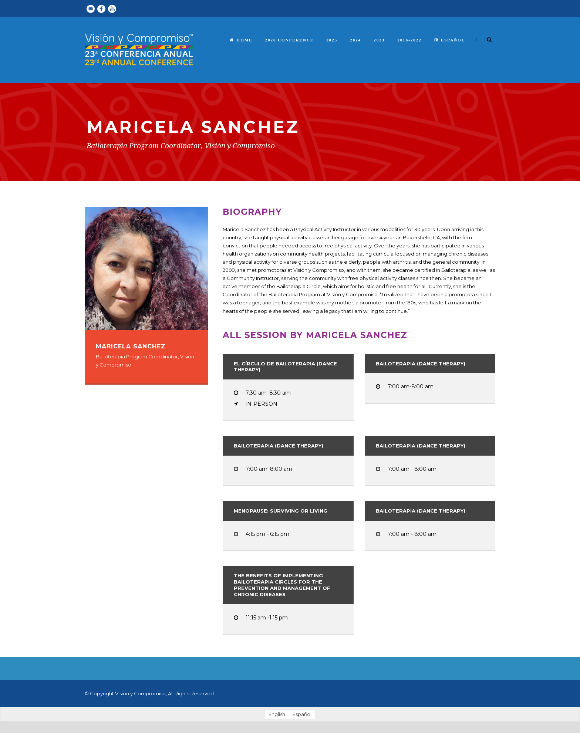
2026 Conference (289, 40)
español (449, 40)
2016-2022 (409, 40)
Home (241, 40)
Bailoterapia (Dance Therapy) (420, 363)
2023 (379, 40)
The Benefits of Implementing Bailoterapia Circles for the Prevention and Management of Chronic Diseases (282, 584)
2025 (331, 40)
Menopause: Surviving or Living (280, 511)
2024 (355, 40)
